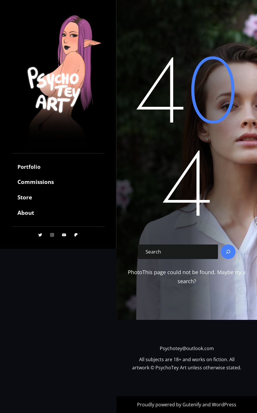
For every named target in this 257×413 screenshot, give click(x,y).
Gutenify (192, 404)
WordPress (224, 404)
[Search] (228, 251)
